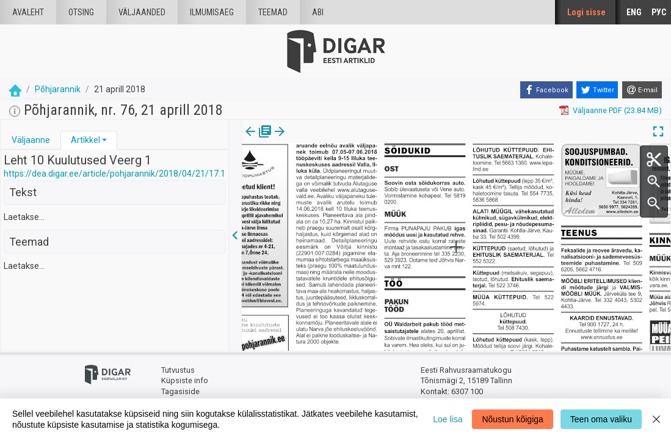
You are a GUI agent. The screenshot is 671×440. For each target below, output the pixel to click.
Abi (318, 12)
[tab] (30, 140)
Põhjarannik (58, 89)
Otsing (81, 12)
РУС (658, 12)
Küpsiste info (184, 380)
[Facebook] (546, 89)
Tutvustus (178, 370)
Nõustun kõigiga (512, 419)
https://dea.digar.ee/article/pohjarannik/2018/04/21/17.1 (114, 173)
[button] (104, 140)
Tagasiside (180, 391)
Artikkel (85, 140)
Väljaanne (31, 140)
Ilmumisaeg (212, 12)
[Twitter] (597, 89)
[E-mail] (642, 89)
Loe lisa (447, 419)
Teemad (273, 12)
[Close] (656, 419)
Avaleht (28, 12)
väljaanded (141, 12)
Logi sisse (586, 12)
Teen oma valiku (601, 419)
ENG (634, 12)
